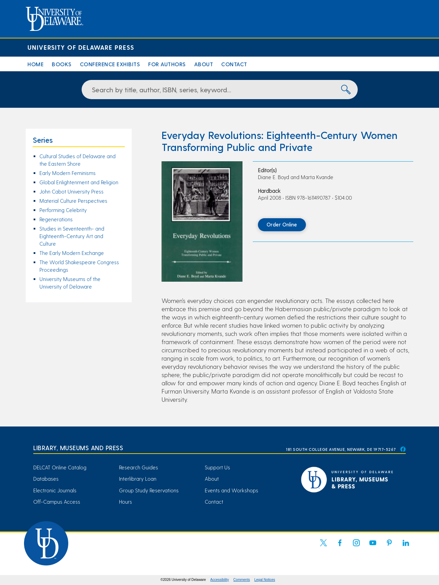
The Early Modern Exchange (71, 253)
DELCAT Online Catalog (59, 467)
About (203, 64)
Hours (125, 502)
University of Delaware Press (80, 47)
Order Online (281, 224)
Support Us (217, 467)
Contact (234, 64)
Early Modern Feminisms (67, 173)
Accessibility (219, 580)
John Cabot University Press (71, 191)
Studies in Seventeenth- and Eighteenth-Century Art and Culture (71, 236)
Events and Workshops (231, 490)
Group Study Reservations (149, 490)
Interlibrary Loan (137, 479)
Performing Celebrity (63, 210)
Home (35, 64)
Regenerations (56, 219)
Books (62, 64)
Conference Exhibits (110, 64)
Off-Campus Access (56, 502)
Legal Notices (264, 580)
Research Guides (138, 467)
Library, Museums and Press (78, 447)
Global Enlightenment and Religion (78, 182)
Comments (241, 580)
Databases (46, 479)
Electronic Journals (54, 490)
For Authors (167, 64)
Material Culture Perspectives (73, 201)
